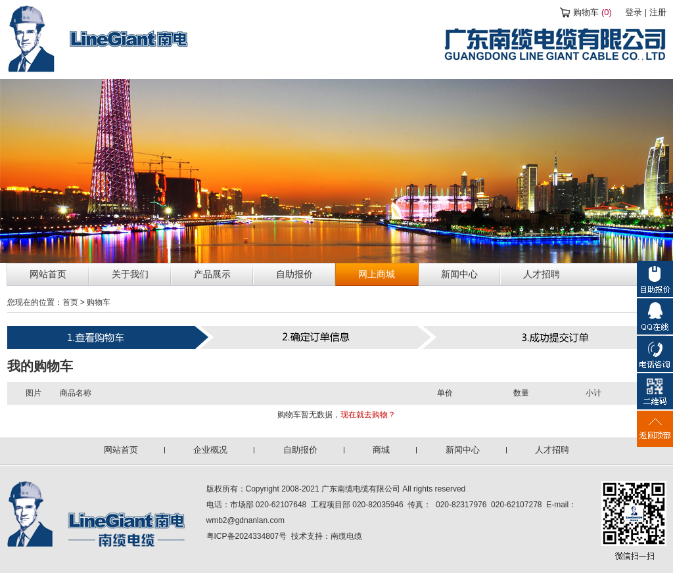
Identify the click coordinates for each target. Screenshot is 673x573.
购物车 (592, 12)
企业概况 (210, 450)
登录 (633, 12)
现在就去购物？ (368, 414)
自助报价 (300, 450)
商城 (381, 450)
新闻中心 (463, 450)
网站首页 (121, 450)
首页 (70, 302)
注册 (657, 12)
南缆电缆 (346, 536)
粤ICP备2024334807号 (246, 536)
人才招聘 (552, 450)
